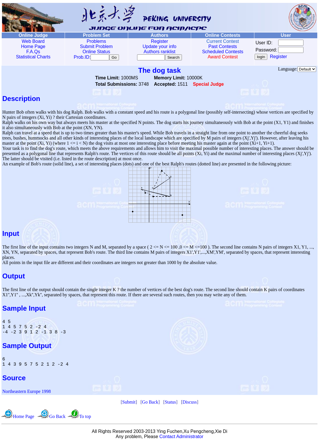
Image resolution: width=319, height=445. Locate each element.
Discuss (189, 403)
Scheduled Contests (222, 51)
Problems (96, 41)
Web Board (33, 41)
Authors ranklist (159, 51)
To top (85, 417)
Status (170, 403)
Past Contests (222, 46)
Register (159, 41)
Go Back (150, 403)
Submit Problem (96, 46)
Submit (128, 403)
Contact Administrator (181, 437)
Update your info (159, 46)
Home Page (33, 46)
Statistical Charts (33, 56)
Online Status (96, 51)
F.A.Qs (33, 51)
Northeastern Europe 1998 (26, 392)
